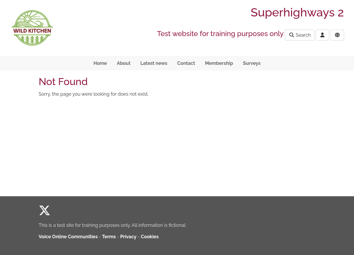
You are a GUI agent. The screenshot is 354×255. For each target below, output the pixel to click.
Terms (109, 236)
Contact (186, 63)
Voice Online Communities (68, 236)
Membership (219, 63)
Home (100, 63)
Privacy (128, 236)
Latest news (153, 63)
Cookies (150, 236)
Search (300, 35)
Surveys (252, 63)
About (124, 63)
